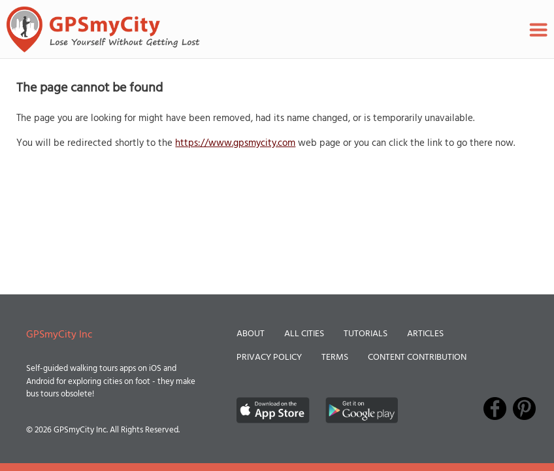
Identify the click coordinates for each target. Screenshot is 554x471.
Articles (425, 333)
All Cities (304, 333)
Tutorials (365, 333)
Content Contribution (417, 357)
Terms (334, 357)
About (250, 333)
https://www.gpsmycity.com (235, 143)
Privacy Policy (269, 357)
